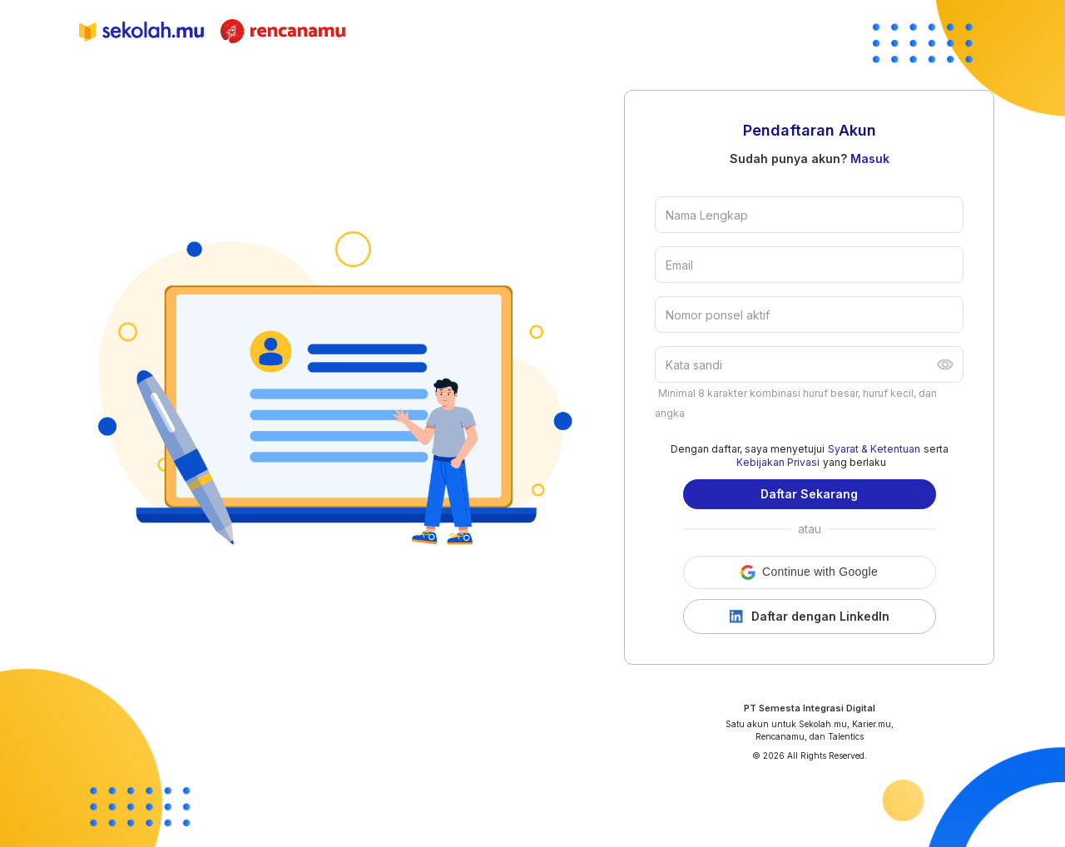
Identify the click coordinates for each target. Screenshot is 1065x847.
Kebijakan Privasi (778, 462)
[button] (809, 572)
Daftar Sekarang (809, 494)
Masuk (869, 158)
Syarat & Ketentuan (874, 449)
